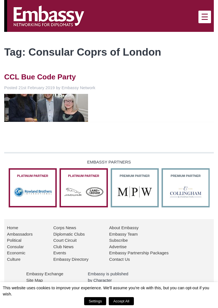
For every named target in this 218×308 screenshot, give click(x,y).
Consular (15, 246)
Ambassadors (20, 234)
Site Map (34, 280)
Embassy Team (123, 234)
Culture (13, 259)
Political (14, 240)
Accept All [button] (121, 301)
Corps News (64, 227)
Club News (63, 246)
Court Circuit (65, 240)
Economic (16, 252)
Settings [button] (95, 301)
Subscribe (118, 240)
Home (12, 227)
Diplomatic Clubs (69, 234)
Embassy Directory (71, 259)
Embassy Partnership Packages (139, 252)
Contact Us (119, 259)
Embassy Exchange (44, 273)
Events (59, 252)
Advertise (118, 246)
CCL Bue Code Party (40, 77)
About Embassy (124, 227)
